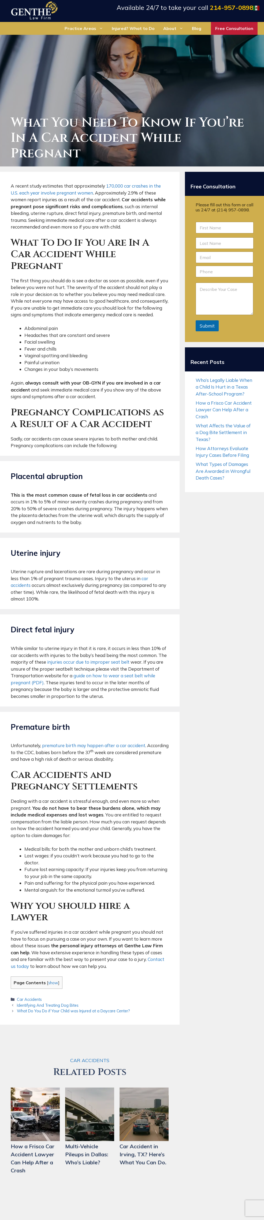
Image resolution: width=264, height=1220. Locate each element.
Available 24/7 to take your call (185, 7)
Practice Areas (86, 28)
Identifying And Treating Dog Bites (48, 1005)
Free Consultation (234, 28)
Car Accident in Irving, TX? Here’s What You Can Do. (143, 1154)
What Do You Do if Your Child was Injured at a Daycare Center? (73, 1010)
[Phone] (225, 271)
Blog (196, 28)
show (53, 982)
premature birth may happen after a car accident (93, 745)
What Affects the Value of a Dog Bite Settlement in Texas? (223, 432)
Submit (207, 326)
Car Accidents (29, 999)
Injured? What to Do (133, 28)
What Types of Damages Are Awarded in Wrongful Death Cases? (223, 471)
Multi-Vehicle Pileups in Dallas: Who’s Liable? (86, 1154)
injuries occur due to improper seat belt (88, 662)
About (175, 28)
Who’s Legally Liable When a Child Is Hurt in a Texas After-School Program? (224, 387)
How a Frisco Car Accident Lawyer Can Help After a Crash (224, 409)
